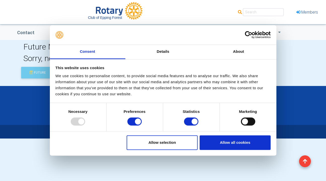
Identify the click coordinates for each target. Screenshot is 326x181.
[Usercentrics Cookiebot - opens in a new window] (249, 35)
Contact (25, 32)
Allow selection (162, 142)
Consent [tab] (87, 51)
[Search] (263, 12)
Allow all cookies (235, 142)
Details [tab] (163, 51)
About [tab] (238, 51)
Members (307, 12)
